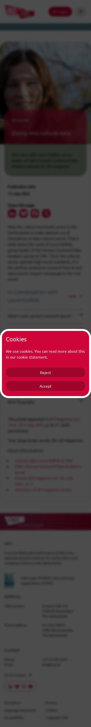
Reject (45, 372)
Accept (45, 385)
